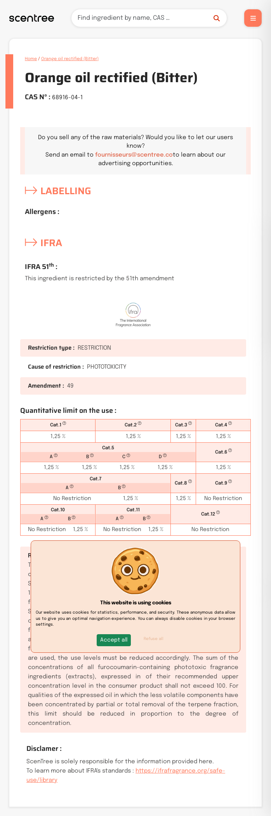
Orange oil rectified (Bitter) (70, 59)
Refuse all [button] (153, 639)
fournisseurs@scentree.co (134, 155)
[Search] (149, 18)
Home (31, 59)
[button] (114, 640)
